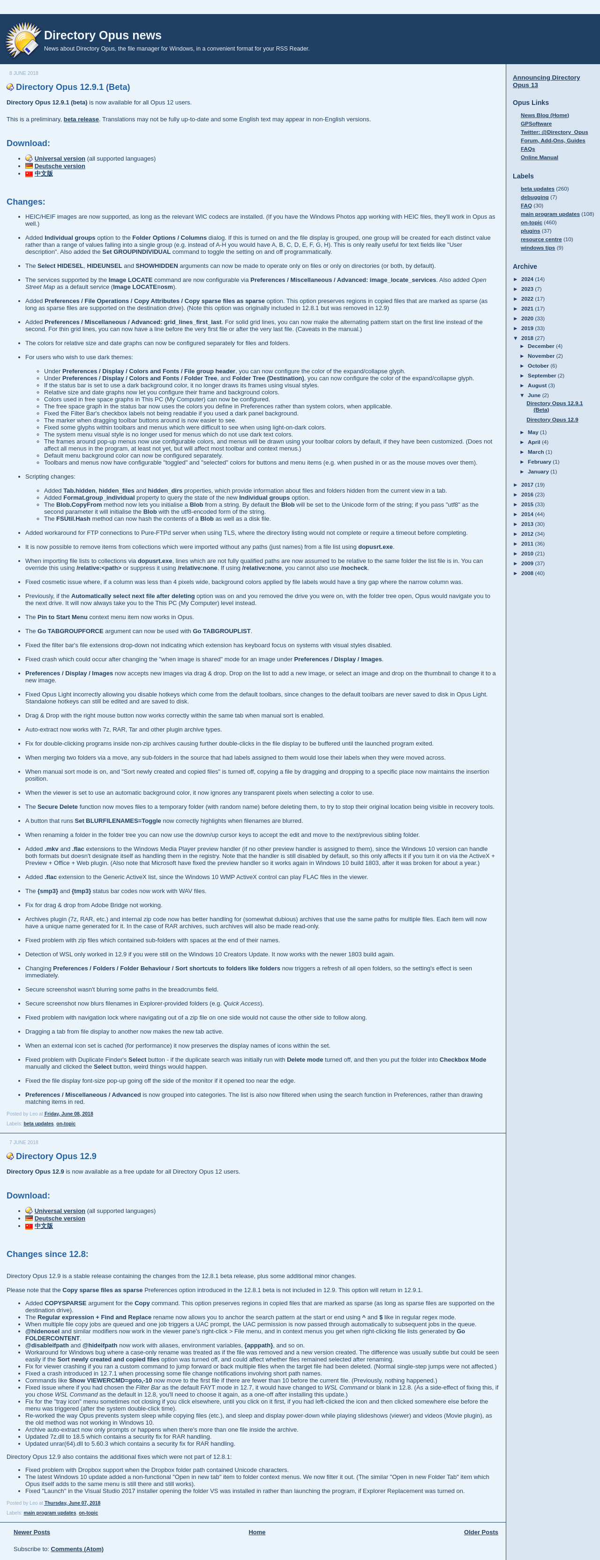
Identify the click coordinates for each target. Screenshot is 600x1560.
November (542, 356)
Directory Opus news (103, 35)
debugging (535, 197)
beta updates (38, 1123)
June (535, 395)
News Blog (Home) (545, 115)
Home (256, 1532)
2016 (528, 494)
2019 (528, 328)
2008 (528, 573)
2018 (528, 338)
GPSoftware (536, 123)
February (540, 461)
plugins (530, 231)
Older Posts (481, 1532)
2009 (528, 563)
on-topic (65, 1123)
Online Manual (539, 157)
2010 (528, 553)
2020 (528, 318)
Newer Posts (32, 1532)
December (542, 346)
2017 (528, 484)
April (535, 442)
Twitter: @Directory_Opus (554, 132)
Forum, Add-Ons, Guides (553, 140)
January (539, 471)
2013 (528, 524)
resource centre (541, 239)
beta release (81, 119)
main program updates (49, 1513)
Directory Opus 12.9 (56, 1156)
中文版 (44, 173)
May (534, 432)
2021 (528, 308)
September (543, 375)
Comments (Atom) (77, 1549)
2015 (528, 504)
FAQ (526, 205)
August (538, 385)
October (539, 365)
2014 (528, 514)
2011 (528, 543)
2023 (528, 289)
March (537, 452)
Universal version (60, 158)
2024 (528, 279)
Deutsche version (60, 166)
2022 (528, 299)
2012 (528, 534)
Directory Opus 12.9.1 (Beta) (73, 87)
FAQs (528, 149)
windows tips (538, 247)
